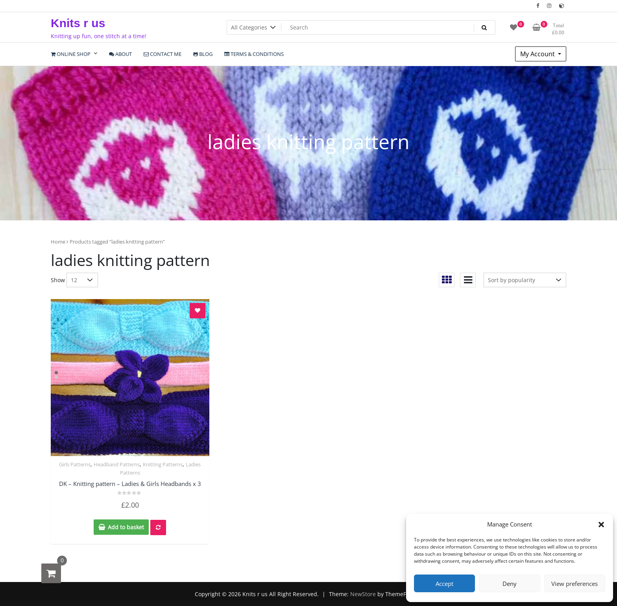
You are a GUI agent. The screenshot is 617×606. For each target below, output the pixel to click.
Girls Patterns (75, 464)
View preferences (574, 584)
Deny (509, 584)
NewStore (363, 594)
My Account (538, 54)
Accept (444, 584)
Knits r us (78, 23)
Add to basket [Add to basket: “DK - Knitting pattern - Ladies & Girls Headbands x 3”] (126, 527)
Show (58, 280)
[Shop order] (525, 280)
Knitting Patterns (163, 464)
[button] (601, 524)
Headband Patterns (117, 464)
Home (58, 241)
